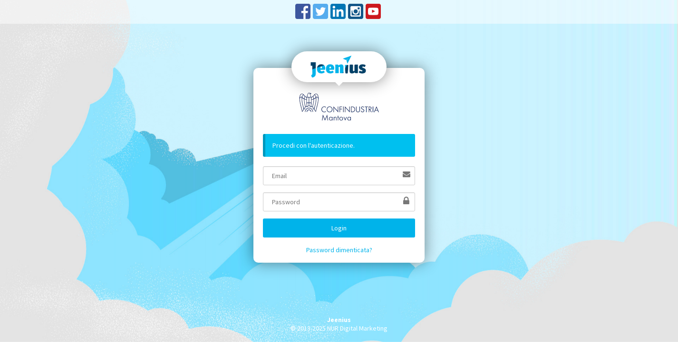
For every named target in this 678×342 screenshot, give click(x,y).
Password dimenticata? (339, 250)
